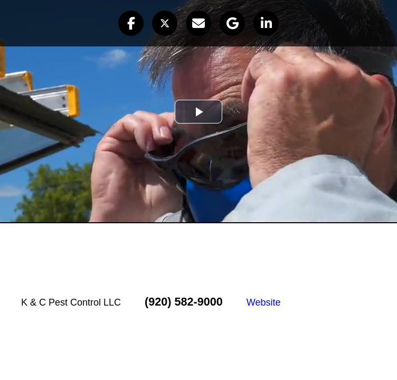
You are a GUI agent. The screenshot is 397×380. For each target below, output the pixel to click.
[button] (131, 23)
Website (264, 302)
